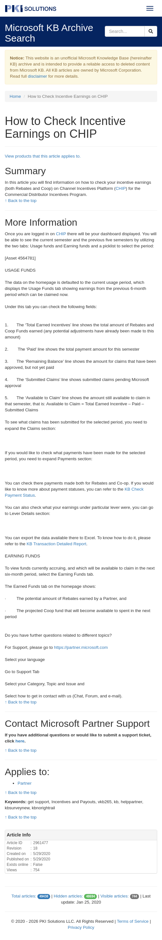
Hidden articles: (68, 896)
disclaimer (37, 76)
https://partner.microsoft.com (81, 647)
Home (15, 96)
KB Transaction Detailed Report (56, 543)
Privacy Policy (81, 927)
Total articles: (24, 896)
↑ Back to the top (20, 200)
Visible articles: (114, 896)
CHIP (121, 188)
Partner (25, 783)
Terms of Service (133, 921)
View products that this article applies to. (43, 156)
